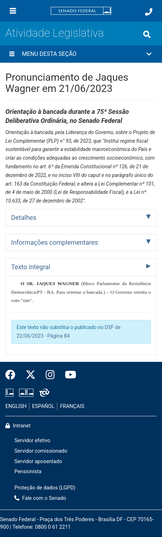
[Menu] (13, 10)
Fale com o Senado (40, 498)
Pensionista (27, 472)
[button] (81, 54)
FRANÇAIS (72, 406)
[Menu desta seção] (12, 54)
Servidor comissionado (40, 451)
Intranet (18, 426)
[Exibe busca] (147, 34)
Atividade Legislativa (54, 33)
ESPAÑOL (43, 406)
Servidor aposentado (38, 461)
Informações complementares (54, 242)
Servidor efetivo (32, 441)
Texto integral (30, 267)
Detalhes (23, 217)
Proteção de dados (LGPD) (45, 488)
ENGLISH (16, 406)
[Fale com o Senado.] (148, 12)
